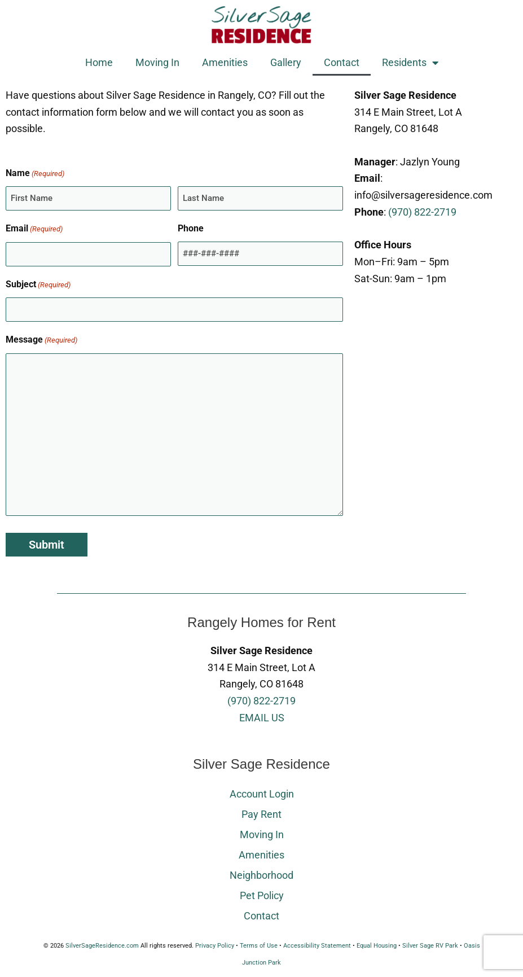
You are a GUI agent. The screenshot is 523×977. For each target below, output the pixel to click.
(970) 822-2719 (422, 212)
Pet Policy (262, 895)
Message (41, 340)
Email (34, 229)
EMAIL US (261, 718)
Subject (38, 285)
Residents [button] (410, 62)
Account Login (262, 794)
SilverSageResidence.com (102, 945)
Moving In (157, 62)
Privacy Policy (214, 945)
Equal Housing (377, 945)
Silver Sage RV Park (430, 945)
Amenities (225, 62)
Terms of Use (259, 945)
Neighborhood (261, 875)
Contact (341, 62)
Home (99, 62)
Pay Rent (261, 814)
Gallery (285, 62)
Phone (191, 228)
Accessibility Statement (317, 945)
